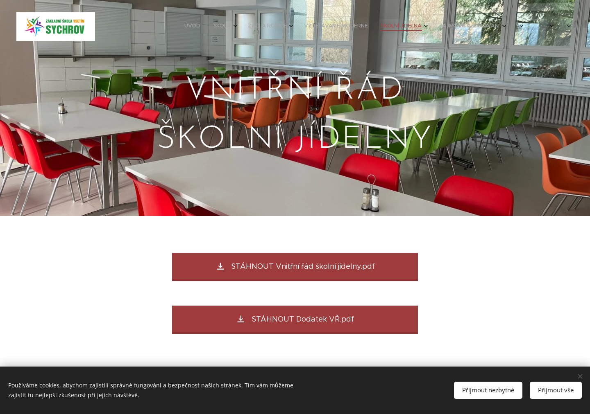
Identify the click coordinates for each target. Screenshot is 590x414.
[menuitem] (424, 26)
